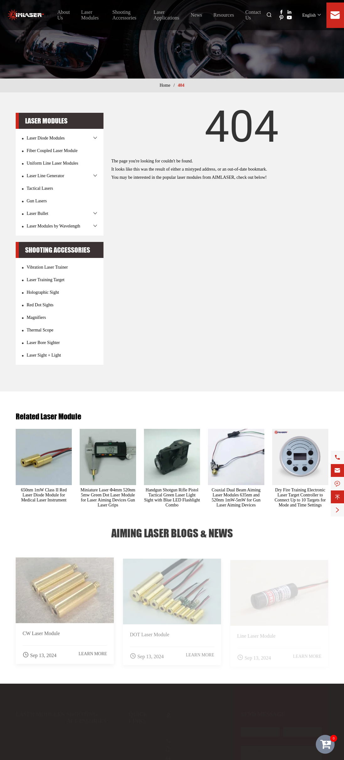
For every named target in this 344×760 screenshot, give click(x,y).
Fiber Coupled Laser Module (52, 150)
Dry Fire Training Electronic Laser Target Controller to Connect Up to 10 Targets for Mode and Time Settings (300, 497)
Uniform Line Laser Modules (52, 163)
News (196, 15)
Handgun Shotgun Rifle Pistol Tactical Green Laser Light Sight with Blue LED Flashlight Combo (172, 497)
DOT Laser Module (149, 637)
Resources (224, 15)
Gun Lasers (37, 201)
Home (165, 85)
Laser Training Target (46, 279)
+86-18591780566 (189, 748)
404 (181, 85)
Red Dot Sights (40, 305)
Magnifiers (36, 317)
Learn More (92, 656)
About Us (142, 730)
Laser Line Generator (45, 175)
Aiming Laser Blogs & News (172, 531)
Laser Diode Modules (46, 138)
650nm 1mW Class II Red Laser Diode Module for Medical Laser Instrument (44, 495)
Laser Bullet (37, 213)
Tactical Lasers (40, 188)
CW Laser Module (41, 636)
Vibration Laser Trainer (47, 267)
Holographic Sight (43, 292)
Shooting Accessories (124, 14)
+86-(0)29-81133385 (191, 738)
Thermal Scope (40, 330)
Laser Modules (90, 14)
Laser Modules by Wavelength (53, 226)
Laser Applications (166, 14)
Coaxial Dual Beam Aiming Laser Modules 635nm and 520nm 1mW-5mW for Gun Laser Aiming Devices (236, 497)
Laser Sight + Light (44, 355)
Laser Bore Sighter (43, 342)
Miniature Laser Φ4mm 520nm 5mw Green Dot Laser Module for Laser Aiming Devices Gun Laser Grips (108, 497)
